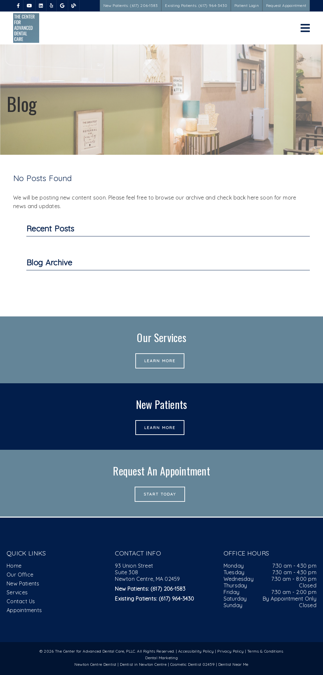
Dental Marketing (161, 657)
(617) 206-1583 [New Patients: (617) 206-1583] (150, 588)
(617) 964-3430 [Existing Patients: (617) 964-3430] (154, 598)
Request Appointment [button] (286, 5)
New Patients (23, 583)
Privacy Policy (230, 651)
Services (17, 592)
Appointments (24, 610)
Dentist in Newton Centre (144, 664)
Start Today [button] (160, 494)
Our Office (20, 574)
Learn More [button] (159, 360)
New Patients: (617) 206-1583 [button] (130, 5)
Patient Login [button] (246, 5)
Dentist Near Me (233, 664)
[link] (18, 6)
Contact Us (21, 601)
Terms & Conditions (265, 651)
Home (14, 565)
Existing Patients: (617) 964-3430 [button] (196, 5)
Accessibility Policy (196, 651)
